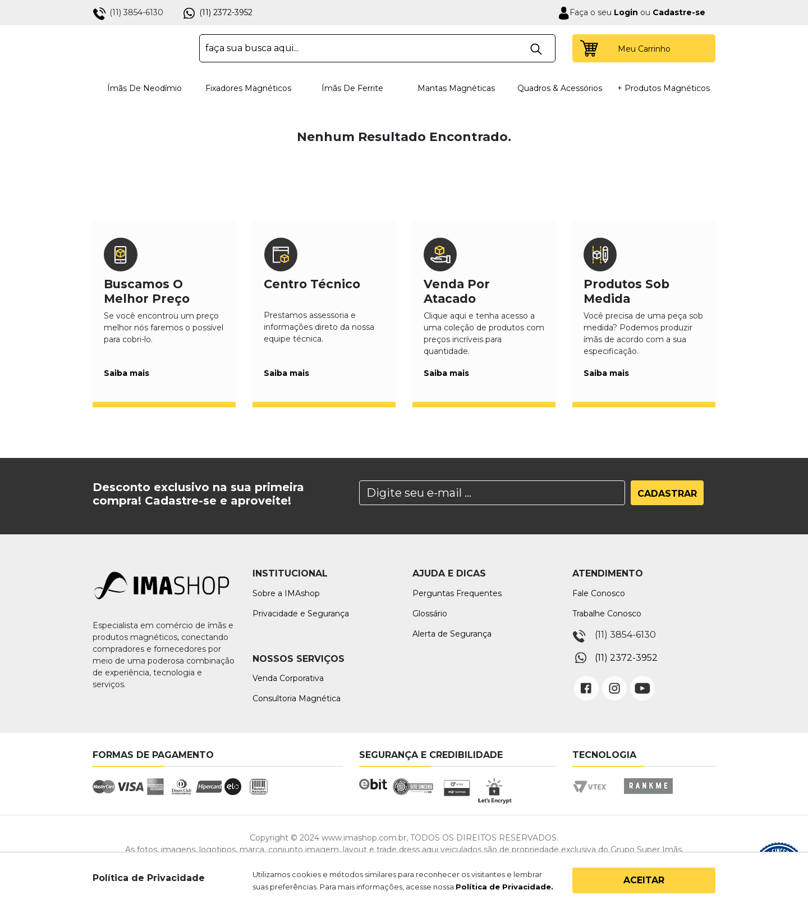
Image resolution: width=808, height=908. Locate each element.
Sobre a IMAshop (286, 593)
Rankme (648, 796)
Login (625, 12)
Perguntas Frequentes (457, 593)
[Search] (492, 492)
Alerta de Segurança (452, 634)
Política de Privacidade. (504, 886)
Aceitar (643, 880)
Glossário (429, 614)
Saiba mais (126, 373)
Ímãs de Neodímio (144, 88)
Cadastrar (667, 493)
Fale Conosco (598, 593)
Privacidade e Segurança (300, 614)
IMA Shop (138, 48)
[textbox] (377, 48)
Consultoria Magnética (296, 698)
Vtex (593, 796)
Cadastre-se (679, 12)
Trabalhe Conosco (606, 614)
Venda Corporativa (288, 678)
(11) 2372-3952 (225, 12)
